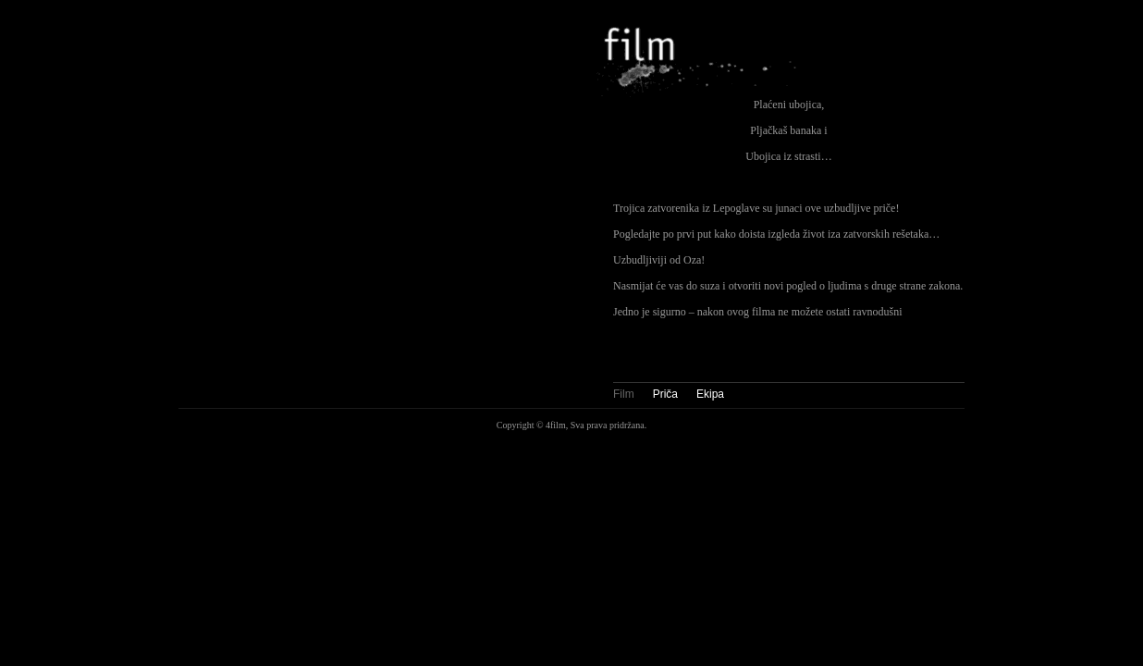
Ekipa (710, 394)
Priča (665, 394)
